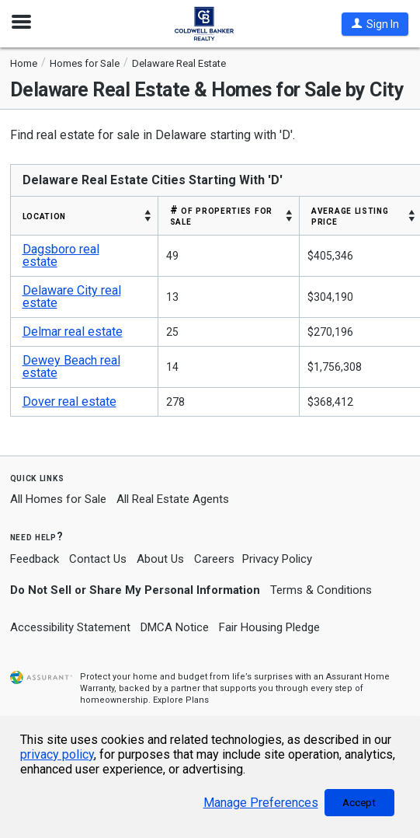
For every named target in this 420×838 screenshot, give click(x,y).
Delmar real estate (73, 331)
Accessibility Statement (70, 627)
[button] (375, 24)
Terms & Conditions (321, 590)
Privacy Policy (277, 559)
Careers (214, 559)
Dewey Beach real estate (71, 366)
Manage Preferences (260, 802)
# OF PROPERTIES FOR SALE (221, 215)
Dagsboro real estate (61, 255)
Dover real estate (69, 401)
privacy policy (57, 754)
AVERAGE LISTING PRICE (350, 215)
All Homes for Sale (58, 499)
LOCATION (45, 215)
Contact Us (98, 559)
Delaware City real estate (72, 296)
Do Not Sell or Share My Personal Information (135, 590)
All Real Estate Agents (172, 499)
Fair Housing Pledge (269, 627)
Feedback (34, 559)
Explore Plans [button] (181, 700)
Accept (359, 802)
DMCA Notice (175, 627)
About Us (160, 559)
